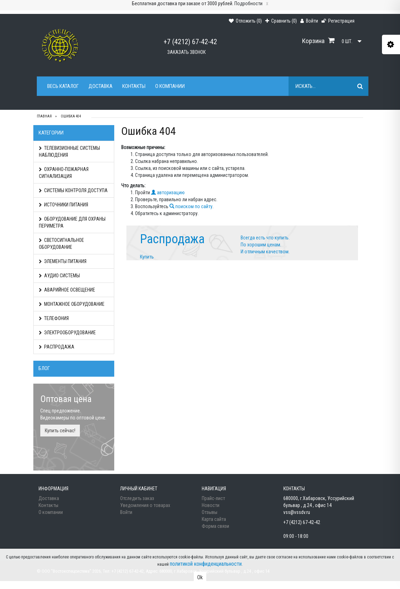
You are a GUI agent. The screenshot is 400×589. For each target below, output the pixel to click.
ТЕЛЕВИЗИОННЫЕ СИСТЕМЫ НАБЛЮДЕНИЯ (69, 151)
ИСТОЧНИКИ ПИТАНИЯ (63, 204)
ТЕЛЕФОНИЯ (54, 318)
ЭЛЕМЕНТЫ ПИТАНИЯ (62, 261)
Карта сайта (214, 519)
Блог (44, 368)
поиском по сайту (190, 206)
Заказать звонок (186, 52)
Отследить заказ (137, 498)
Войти (126, 512)
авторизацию (168, 192)
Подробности (248, 3)
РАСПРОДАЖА (56, 347)
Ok (200, 577)
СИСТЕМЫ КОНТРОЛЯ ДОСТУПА (73, 190)
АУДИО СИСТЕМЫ (59, 275)
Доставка (100, 86)
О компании (170, 86)
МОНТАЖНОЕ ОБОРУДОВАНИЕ (72, 304)
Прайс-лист (213, 498)
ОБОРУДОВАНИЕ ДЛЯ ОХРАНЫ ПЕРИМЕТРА (72, 222)
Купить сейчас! (60, 430)
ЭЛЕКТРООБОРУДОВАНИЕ (67, 332)
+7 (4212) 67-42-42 (190, 42)
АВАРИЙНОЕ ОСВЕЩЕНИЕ (67, 290)
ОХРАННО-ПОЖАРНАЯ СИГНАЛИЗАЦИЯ (64, 172)
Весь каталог (63, 86)
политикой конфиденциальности (206, 564)
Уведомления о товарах (145, 505)
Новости (210, 505)
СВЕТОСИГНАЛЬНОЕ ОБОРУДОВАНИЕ (61, 243)
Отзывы (209, 512)
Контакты (133, 86)
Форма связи (215, 526)
